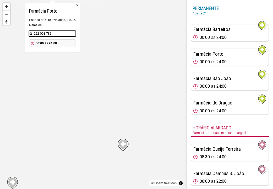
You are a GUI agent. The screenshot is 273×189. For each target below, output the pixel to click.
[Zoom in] (6, 6)
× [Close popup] (118, 31)
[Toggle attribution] (181, 183)
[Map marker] (93, 88)
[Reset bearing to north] (6, 21)
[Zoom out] (6, 14)
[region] (93, 94)
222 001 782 (83, 60)
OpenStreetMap (165, 183)
